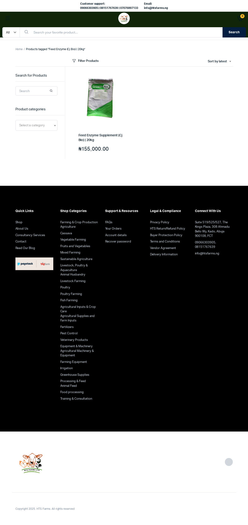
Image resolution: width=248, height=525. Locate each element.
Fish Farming (69, 300)
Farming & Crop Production (79, 222)
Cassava (66, 233)
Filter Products (85, 61)
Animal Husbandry (73, 274)
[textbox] (32, 125)
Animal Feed (68, 385)
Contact (21, 241)
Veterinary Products (74, 340)
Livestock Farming (73, 281)
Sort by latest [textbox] (217, 61)
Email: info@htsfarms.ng (156, 5)
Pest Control (69, 333)
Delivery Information (164, 254)
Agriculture (68, 226)
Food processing (72, 392)
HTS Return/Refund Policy (167, 228)
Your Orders (113, 228)
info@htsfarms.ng (207, 253)
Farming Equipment (73, 362)
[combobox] (219, 61)
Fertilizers (67, 327)
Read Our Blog (25, 248)
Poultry (65, 287)
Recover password (118, 241)
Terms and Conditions (165, 241)
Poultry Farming (71, 294)
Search (234, 32)
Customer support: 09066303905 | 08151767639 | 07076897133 (109, 5)
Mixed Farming (70, 252)
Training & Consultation (76, 398)
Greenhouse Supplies (74, 374)
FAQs (109, 222)
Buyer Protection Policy (166, 235)
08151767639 (205, 247)
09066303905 (205, 242)
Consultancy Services (30, 235)
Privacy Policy (159, 222)
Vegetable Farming (73, 239)
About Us (22, 228)
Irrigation (66, 368)
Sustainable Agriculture (76, 259)
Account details (116, 235)
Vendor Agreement (163, 248)
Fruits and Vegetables (75, 246)
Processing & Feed (73, 381)
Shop (19, 222)
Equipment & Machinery (76, 346)
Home (19, 49)
